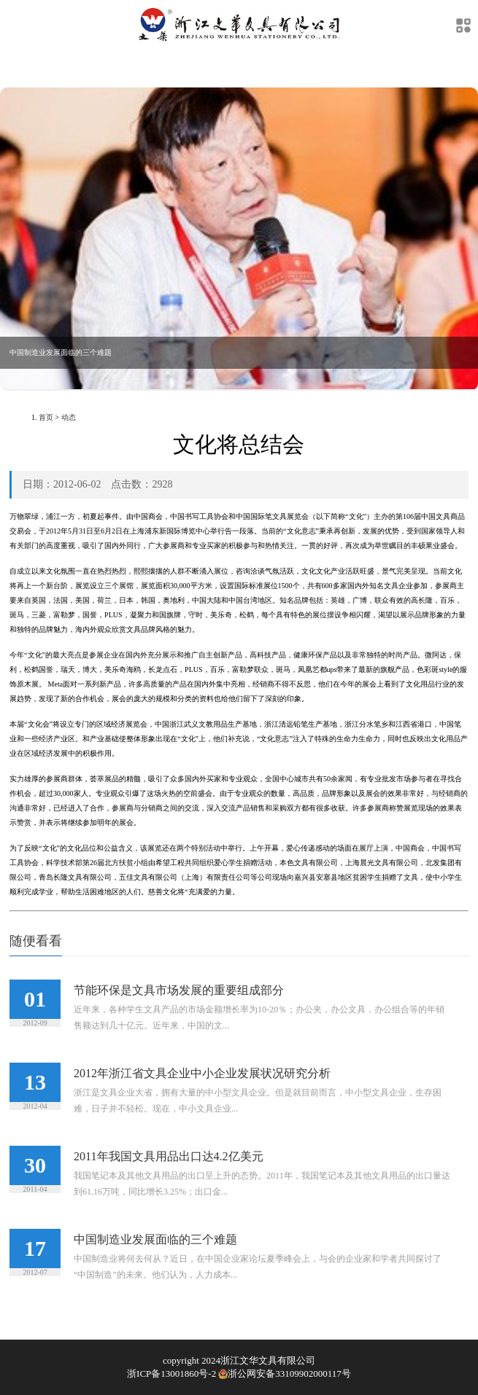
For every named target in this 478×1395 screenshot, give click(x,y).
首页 (46, 417)
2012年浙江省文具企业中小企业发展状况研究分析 (202, 1073)
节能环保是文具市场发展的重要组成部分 (179, 990)
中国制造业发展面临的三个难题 (155, 1239)
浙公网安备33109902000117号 (284, 1373)
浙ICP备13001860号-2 (171, 1373)
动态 (68, 417)
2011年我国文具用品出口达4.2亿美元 (168, 1156)
